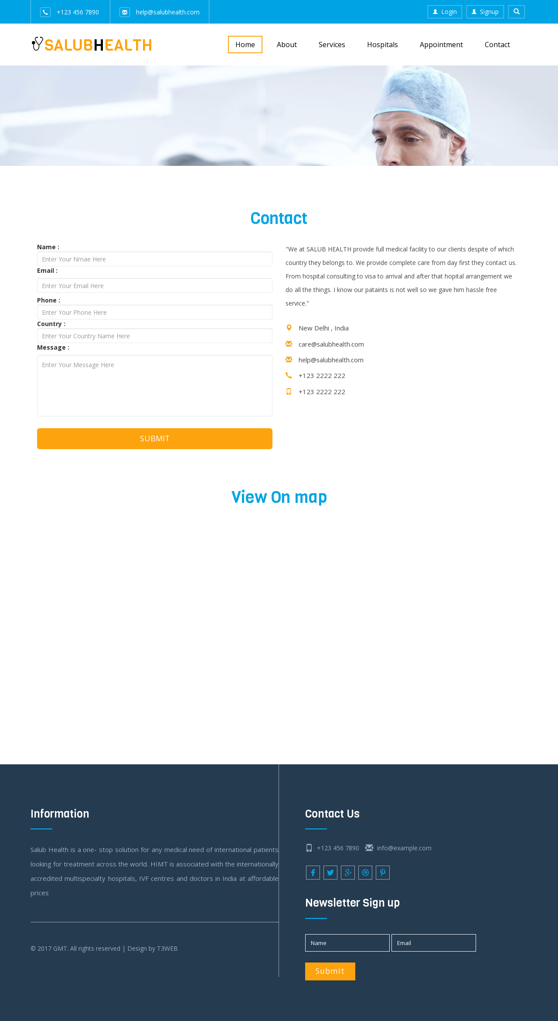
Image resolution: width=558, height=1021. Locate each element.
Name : (48, 247)
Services (332, 44)
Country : (51, 324)
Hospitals (382, 44)
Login (445, 11)
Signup (485, 11)
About (287, 44)
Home (245, 44)
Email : (47, 270)
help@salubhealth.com (159, 12)
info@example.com (398, 848)
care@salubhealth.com (332, 344)
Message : (53, 347)
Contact (497, 44)
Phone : (48, 300)
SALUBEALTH (92, 43)
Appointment (441, 44)
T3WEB (167, 949)
